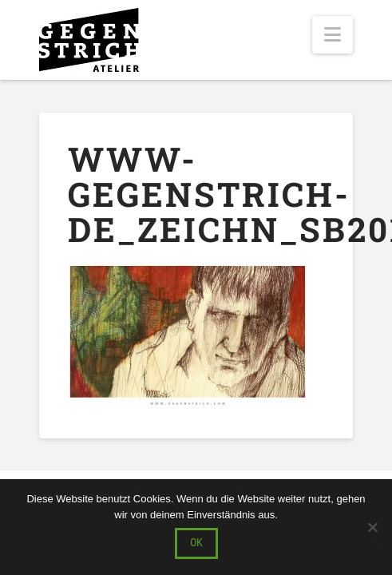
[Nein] (372, 527)
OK (196, 542)
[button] (332, 35)
